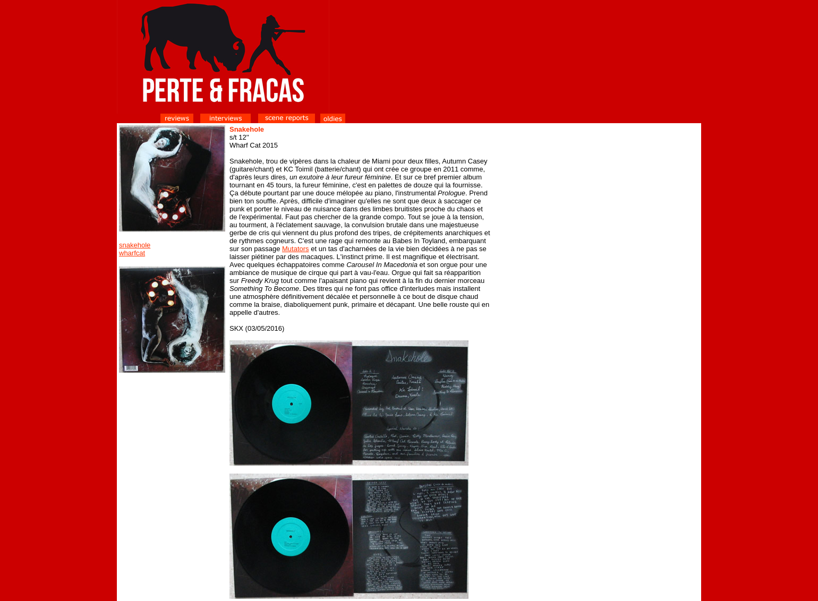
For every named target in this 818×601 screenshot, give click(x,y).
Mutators (295, 249)
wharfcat (132, 253)
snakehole (134, 245)
